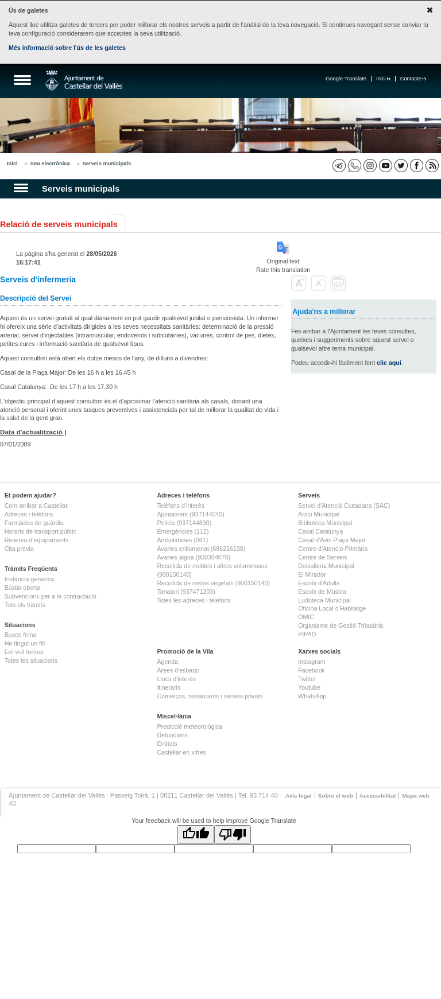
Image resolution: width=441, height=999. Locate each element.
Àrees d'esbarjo (178, 670)
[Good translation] (195, 834)
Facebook (311, 670)
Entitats (167, 743)
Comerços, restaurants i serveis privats (209, 696)
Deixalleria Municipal (326, 565)
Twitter (307, 678)
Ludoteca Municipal (324, 600)
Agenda (167, 661)
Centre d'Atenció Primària (333, 548)
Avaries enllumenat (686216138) (201, 548)
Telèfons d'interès (180, 505)
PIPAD (307, 634)
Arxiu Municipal (318, 514)
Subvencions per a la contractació (50, 596)
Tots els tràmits (25, 604)
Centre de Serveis (322, 557)
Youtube (309, 687)
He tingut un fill (25, 643)
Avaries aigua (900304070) (193, 557)
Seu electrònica (50, 163)
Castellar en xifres (181, 752)
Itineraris (168, 687)
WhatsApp (312, 696)
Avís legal (298, 795)
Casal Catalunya (320, 531)
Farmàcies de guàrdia (34, 522)
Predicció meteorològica (189, 726)
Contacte (413, 78)
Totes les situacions (31, 660)
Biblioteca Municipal (325, 522)
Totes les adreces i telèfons (194, 600)
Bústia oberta (23, 587)
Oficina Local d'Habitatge (332, 608)
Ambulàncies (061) (182, 540)
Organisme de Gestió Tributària (340, 625)
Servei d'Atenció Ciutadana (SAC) (344, 505)
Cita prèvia (19, 548)
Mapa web (415, 795)
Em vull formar (24, 651)
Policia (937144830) (184, 522)
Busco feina (21, 634)
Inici (383, 78)
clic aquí (389, 362)
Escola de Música (322, 591)
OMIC (306, 616)
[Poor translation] (232, 834)
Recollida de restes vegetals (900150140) (213, 583)
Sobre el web (335, 795)
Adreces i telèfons (29, 514)
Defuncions (172, 735)
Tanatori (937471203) (186, 591)
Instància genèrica (30, 579)
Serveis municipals (107, 163)
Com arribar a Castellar (36, 505)
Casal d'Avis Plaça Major (331, 540)
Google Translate (346, 78)
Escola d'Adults (319, 583)
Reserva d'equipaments (37, 540)
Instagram (311, 661)
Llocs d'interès (176, 678)
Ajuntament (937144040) (190, 514)
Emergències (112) (182, 531)
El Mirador (312, 574)
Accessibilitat (377, 795)
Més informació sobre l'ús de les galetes (67, 47)
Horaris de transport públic (40, 531)
